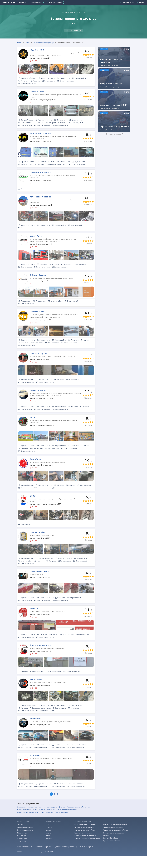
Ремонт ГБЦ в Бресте (111, 838)
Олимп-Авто (36, 236)
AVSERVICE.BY (49, 852)
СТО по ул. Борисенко (40, 172)
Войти (140, 2)
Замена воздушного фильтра (54, 807)
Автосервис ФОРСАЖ (40, 133)
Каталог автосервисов (43, 847)
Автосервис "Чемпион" (41, 197)
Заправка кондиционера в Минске (87, 839)
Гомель (48, 830)
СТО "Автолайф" (38, 532)
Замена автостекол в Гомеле (85, 830)
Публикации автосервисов (64, 847)
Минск (48, 836)
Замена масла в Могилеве (113, 827)
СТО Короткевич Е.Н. (40, 571)
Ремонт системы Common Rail (44, 810)
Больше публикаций (114, 134)
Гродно (48, 833)
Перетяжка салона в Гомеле (85, 824)
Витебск (49, 827)
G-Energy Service (38, 275)
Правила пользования (25, 827)
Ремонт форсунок (46, 813)
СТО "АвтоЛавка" (38, 312)
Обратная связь (127, 2)
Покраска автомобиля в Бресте (115, 824)
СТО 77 (33, 496)
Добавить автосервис (53, 2)
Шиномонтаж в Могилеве (84, 833)
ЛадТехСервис (37, 50)
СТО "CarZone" (37, 91)
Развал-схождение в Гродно (85, 836)
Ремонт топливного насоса (67, 810)
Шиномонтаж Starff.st (40, 645)
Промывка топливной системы (78, 807)
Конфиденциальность (25, 830)
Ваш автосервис (38, 390)
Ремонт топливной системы (27, 813)
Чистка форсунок (61, 813)
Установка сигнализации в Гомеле (116, 830)
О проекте (22, 2)
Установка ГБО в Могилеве (84, 827)
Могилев (49, 839)
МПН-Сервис (36, 679)
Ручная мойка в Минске (112, 841)
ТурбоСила (35, 459)
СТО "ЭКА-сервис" (39, 353)
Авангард (34, 608)
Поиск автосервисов (24, 847)
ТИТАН (33, 417)
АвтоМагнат (36, 755)
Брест (48, 824)
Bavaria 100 (35, 719)
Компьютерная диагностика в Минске (114, 834)
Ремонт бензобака (24, 810)
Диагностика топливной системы (29, 807)
